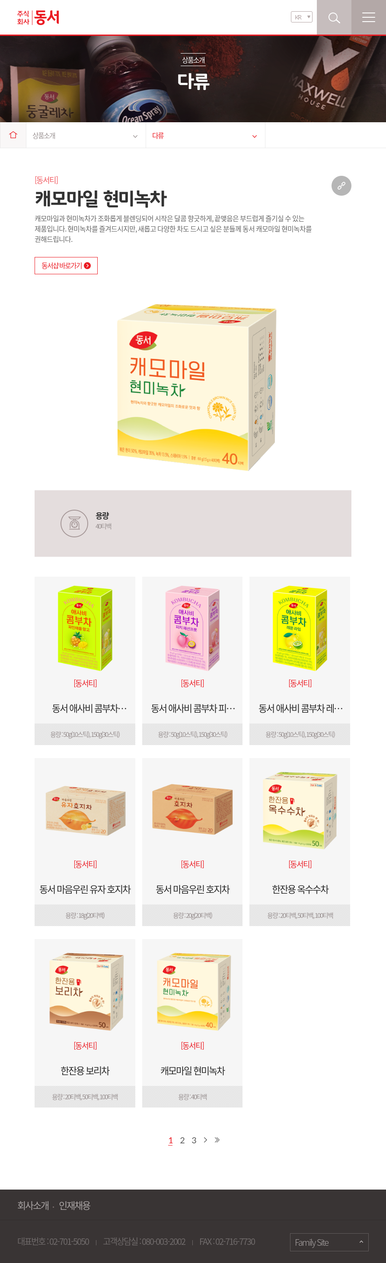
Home (13, 135)
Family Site (311, 1242)
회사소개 (32, 1205)
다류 (204, 135)
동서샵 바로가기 (66, 265)
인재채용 (74, 1205)
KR (298, 17)
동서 (38, 17)
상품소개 (84, 135)
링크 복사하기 (341, 186)
